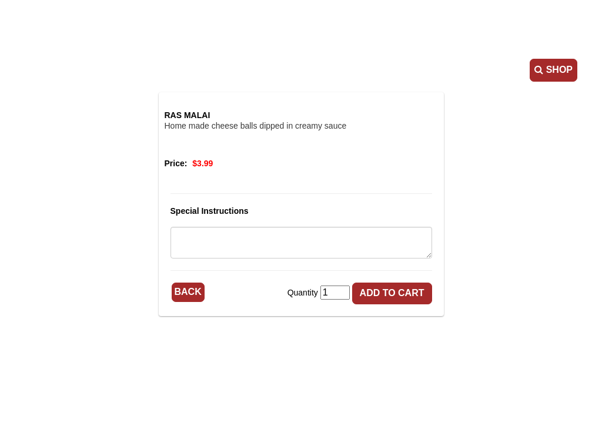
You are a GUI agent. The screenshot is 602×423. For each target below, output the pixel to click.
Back (188, 292)
